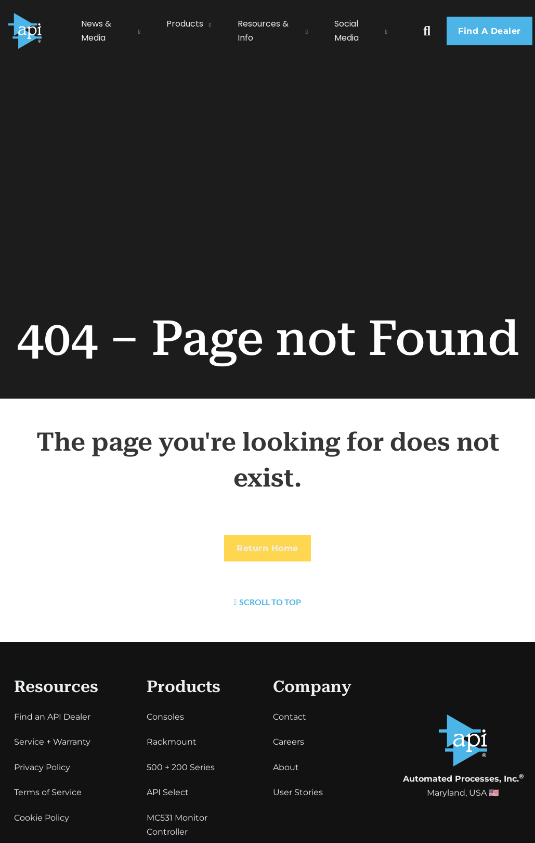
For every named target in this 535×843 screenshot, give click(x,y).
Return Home (267, 548)
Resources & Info (263, 31)
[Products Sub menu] (215, 24)
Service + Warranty (52, 742)
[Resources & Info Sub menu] (312, 30)
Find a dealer (489, 31)
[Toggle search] (426, 30)
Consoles (165, 717)
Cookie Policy (41, 818)
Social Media (346, 31)
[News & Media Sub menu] (144, 30)
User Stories (298, 792)
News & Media (96, 31)
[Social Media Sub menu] (391, 30)
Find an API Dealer (52, 717)
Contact (289, 717)
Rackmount (172, 742)
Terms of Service (48, 792)
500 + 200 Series (181, 767)
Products (184, 24)
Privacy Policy (42, 767)
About (286, 767)
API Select (168, 792)
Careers (288, 742)
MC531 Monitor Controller (177, 825)
